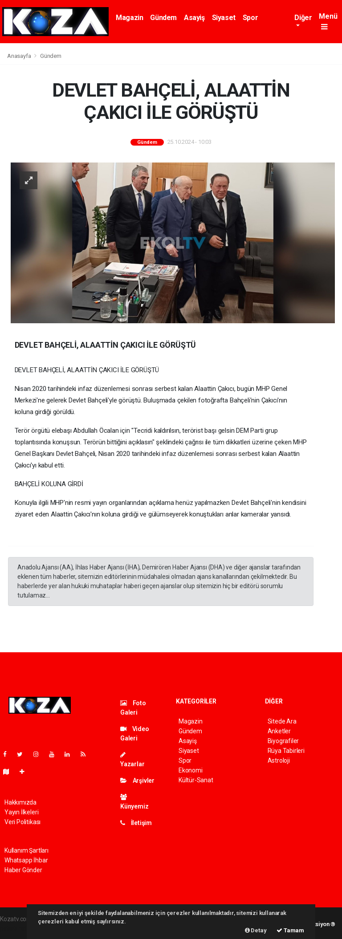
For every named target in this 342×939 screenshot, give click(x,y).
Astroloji (279, 760)
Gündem (163, 17)
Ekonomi (191, 770)
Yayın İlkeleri (21, 812)
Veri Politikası (22, 821)
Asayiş (194, 17)
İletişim (136, 822)
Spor (250, 17)
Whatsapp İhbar (26, 860)
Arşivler (137, 780)
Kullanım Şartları (26, 850)
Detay (256, 930)
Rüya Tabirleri (286, 750)
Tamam (290, 930)
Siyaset (224, 17)
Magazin (129, 17)
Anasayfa (19, 56)
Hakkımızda (20, 802)
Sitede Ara (282, 721)
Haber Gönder (23, 870)
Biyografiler (283, 740)
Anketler (279, 731)
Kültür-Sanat (196, 780)
